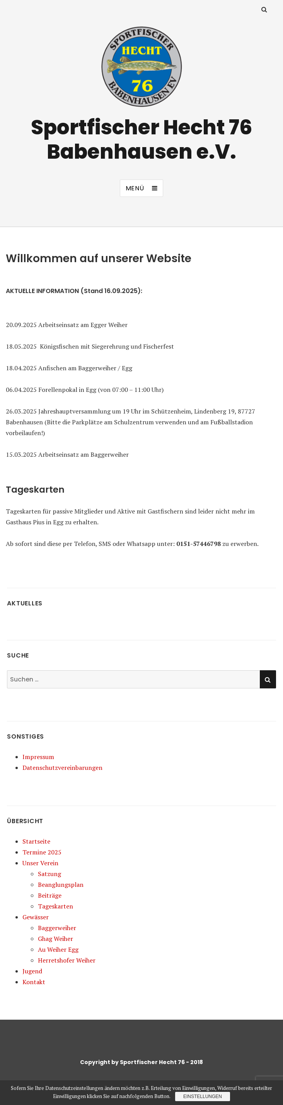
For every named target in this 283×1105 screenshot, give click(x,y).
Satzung (49, 873)
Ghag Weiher (55, 938)
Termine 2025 (41, 852)
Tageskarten (55, 906)
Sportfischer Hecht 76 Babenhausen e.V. (141, 139)
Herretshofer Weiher (66, 960)
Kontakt (33, 982)
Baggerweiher (57, 928)
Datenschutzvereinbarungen (62, 767)
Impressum (38, 756)
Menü (135, 188)
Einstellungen (202, 1096)
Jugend (32, 971)
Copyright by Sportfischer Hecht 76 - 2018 (141, 1062)
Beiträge (49, 895)
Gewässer (35, 917)
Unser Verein (40, 863)
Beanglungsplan (61, 884)
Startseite (36, 841)
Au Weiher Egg (58, 949)
